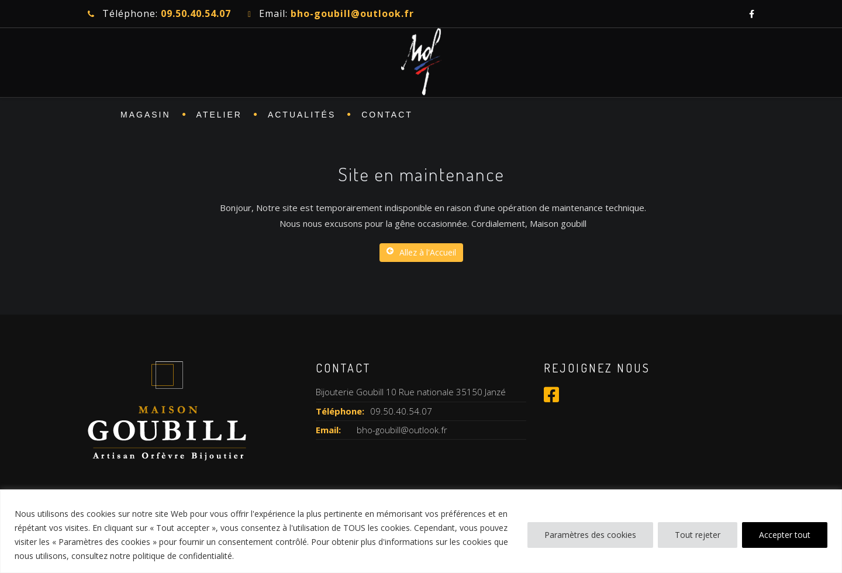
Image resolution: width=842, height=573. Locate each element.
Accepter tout (784, 534)
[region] (421, 531)
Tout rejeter (697, 534)
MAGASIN (145, 114)
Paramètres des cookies (590, 534)
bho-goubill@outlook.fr (402, 430)
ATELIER (219, 114)
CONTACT (387, 114)
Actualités (302, 114)
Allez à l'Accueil (421, 252)
